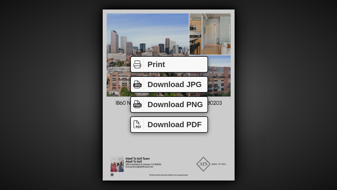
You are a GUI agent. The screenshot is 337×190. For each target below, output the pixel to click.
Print (148, 64)
